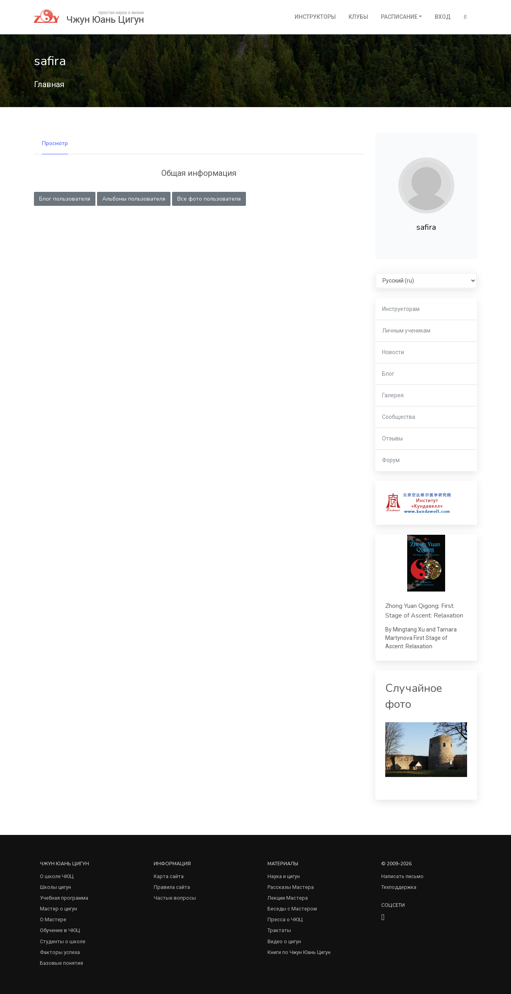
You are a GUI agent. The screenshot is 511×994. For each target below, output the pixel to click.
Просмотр (55, 143)
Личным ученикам (406, 330)
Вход (443, 17)
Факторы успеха (60, 952)
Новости (393, 352)
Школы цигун (55, 887)
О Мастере (53, 919)
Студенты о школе (62, 941)
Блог (388, 374)
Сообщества (398, 417)
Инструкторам (401, 309)
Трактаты (279, 930)
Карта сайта (169, 876)
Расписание (399, 17)
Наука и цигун (283, 876)
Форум (391, 460)
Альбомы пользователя (133, 199)
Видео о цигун (284, 941)
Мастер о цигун (58, 909)
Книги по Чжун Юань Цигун (299, 952)
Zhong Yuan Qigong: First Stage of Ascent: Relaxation (424, 611)
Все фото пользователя (209, 199)
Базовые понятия (61, 963)
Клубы (358, 17)
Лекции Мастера (287, 898)
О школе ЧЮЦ (56, 876)
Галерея (393, 395)
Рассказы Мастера (290, 887)
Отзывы (392, 438)
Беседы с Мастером (292, 909)
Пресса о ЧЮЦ (285, 919)
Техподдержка (398, 887)
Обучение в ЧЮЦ (60, 930)
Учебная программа (64, 898)
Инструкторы (315, 17)
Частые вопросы (175, 898)
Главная (49, 84)
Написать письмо (402, 876)
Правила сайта (172, 887)
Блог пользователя (64, 199)
